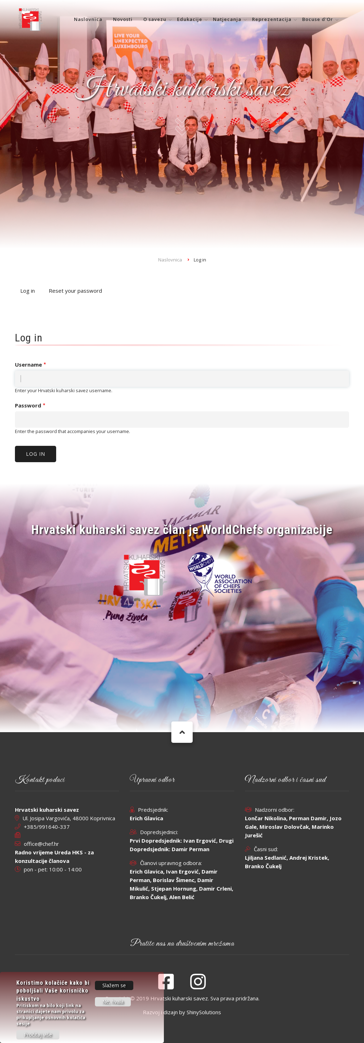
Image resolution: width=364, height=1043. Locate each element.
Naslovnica (88, 19)
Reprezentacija (271, 19)
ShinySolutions (204, 1012)
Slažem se (114, 985)
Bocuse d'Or (317, 19)
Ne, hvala (112, 1002)
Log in (30, 291)
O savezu (154, 19)
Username (28, 364)
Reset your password (75, 290)
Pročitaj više (38, 1035)
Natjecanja (227, 19)
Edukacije (189, 19)
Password (28, 405)
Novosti (123, 19)
